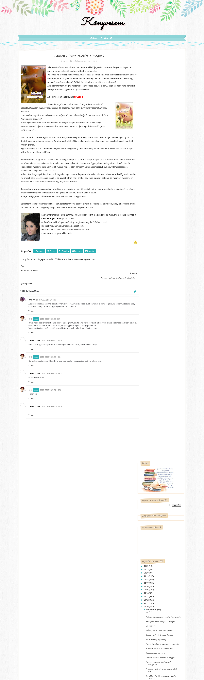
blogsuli (94, 572)
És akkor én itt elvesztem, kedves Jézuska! (157, 271)
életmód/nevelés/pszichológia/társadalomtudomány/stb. (47, 612)
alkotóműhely (139, 572)
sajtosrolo (41, 344)
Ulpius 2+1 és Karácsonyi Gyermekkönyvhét (152, 319)
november (147, 368)
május (145, 388)
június (145, 384)
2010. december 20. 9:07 (57, 320)
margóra (108, 578)
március (146, 395)
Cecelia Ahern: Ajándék (152, 330)
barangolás (154, 572)
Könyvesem (102, 26)
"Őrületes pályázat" (150, 281)
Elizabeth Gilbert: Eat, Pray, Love (156, 302)
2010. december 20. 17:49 (58, 344)
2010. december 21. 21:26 (58, 410)
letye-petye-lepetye (142, 601)
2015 (141, 183)
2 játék (144, 314)
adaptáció (84, 558)
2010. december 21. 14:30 (57, 394)
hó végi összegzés (141, 584)
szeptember (148, 374)
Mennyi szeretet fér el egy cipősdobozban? (153, 336)
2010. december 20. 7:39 (53, 301)
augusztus (147, 378)
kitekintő (158, 584)
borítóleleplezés (140, 578)
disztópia (43, 558)
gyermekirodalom (46, 564)
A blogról (106, 42)
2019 (141, 170)
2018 (141, 173)
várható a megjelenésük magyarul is (96, 595)
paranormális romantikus (38, 582)
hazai (104, 572)
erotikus (54, 558)
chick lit (31, 558)
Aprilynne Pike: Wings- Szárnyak (155, 215)
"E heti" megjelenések (151, 277)
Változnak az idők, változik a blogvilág (154, 492)
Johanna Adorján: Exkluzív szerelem (158, 364)
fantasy (30, 564)
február (146, 398)
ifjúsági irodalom (34, 570)
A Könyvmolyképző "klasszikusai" (156, 297)
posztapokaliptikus (35, 587)
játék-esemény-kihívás (90, 578)
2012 (141, 194)
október (146, 371)
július (145, 381)
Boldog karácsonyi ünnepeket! (155, 224)
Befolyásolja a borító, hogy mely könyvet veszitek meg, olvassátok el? (154, 477)
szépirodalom (47, 593)
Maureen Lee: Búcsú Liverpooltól (156, 355)
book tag (167, 572)
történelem (56, 599)
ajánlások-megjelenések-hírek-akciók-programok (97, 565)
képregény (32, 576)
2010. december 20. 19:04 (57, 361)
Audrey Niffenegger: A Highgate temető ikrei (156, 287)
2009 (141, 405)
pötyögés (84, 590)
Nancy (39, 301)
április (145, 391)
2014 (141, 187)
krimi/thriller (52, 570)
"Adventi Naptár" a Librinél (153, 360)
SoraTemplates (53, 634)
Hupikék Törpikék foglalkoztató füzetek (155, 350)
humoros (62, 564)
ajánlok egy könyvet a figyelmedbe (149, 566)
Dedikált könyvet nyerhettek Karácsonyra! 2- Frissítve (154, 308)
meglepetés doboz (88, 584)
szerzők (95, 590)
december (147, 203)
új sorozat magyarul (89, 601)
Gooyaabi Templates (92, 634)
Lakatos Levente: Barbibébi (154, 457)
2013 (141, 190)
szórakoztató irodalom (37, 599)
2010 (141, 200)
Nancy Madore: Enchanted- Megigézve (154, 257)
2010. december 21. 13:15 (58, 377)
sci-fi (65, 587)
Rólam (94, 42)
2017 (141, 177)
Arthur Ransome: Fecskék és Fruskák (158, 211)
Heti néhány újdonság (151, 233)
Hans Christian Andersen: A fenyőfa (157, 238)
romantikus (53, 587)
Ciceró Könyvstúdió (73, 227)
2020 (141, 166)
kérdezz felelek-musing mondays (148, 590)
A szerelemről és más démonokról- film (157, 264)
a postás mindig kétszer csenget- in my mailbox (151, 559)
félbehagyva (156, 578)
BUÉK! (144, 206)
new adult (45, 576)
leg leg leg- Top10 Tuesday (145, 595)
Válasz (38, 312)
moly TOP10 (138, 613)
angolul (83, 572)
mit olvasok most (108, 584)
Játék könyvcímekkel (150, 325)
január (145, 401)
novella (57, 576)
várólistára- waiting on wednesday (148, 619)
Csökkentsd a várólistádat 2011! (155, 293)
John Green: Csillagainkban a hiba (154, 424)
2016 (141, 180)
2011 (141, 197)
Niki (38, 320)
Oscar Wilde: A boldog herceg (154, 229)
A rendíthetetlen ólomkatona (154, 242)
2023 (141, 160)
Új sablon (145, 220)
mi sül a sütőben (140, 607)
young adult (32, 605)
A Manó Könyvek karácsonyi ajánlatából (154, 343)
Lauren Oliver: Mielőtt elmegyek (156, 251)
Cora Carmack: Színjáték (152, 440)
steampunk (32, 593)
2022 (141, 163)
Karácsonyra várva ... (150, 247)
